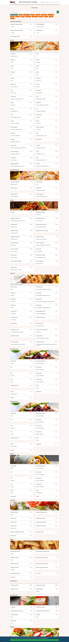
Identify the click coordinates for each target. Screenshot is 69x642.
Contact (52, 2)
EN (58, 2)
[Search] (22, 12)
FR (56, 2)
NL (54, 2)
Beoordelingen (47, 2)
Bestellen (42, 2)
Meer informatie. (44, 638)
